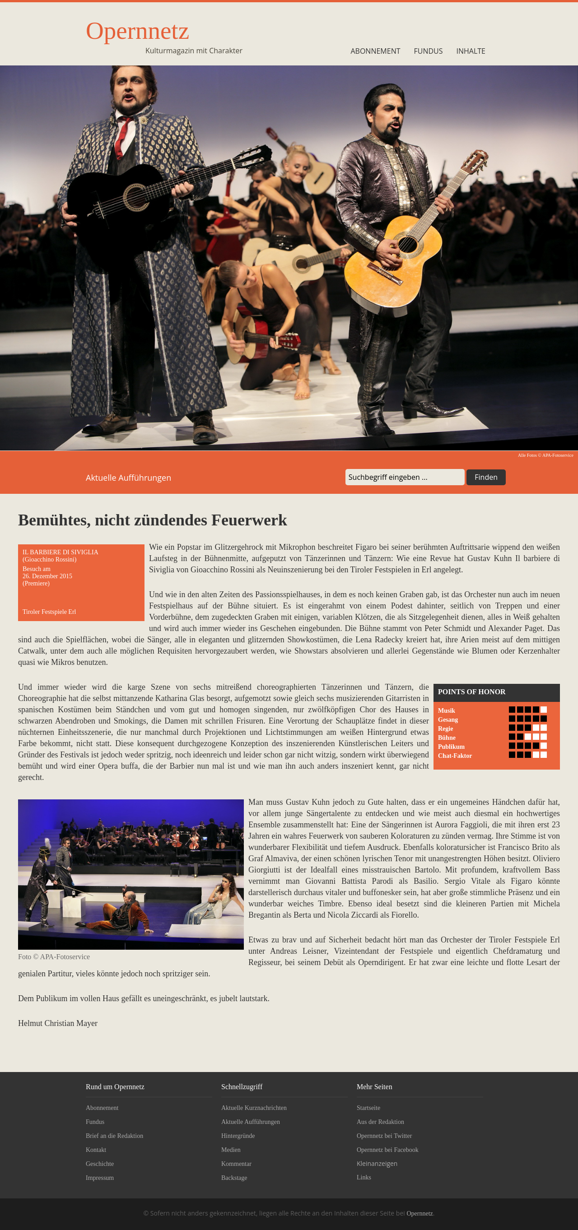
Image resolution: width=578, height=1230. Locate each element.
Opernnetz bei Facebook (388, 1149)
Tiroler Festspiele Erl (49, 611)
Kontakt (96, 1149)
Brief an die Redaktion (114, 1136)
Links (364, 1177)
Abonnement (375, 51)
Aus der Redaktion (380, 1122)
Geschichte (100, 1163)
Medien (231, 1149)
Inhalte (471, 51)
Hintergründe (238, 1136)
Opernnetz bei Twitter (384, 1136)
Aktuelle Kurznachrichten (254, 1108)
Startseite (368, 1108)
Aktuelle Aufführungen (250, 1122)
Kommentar (236, 1163)
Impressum (100, 1177)
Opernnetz (137, 30)
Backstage (234, 1177)
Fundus (428, 51)
